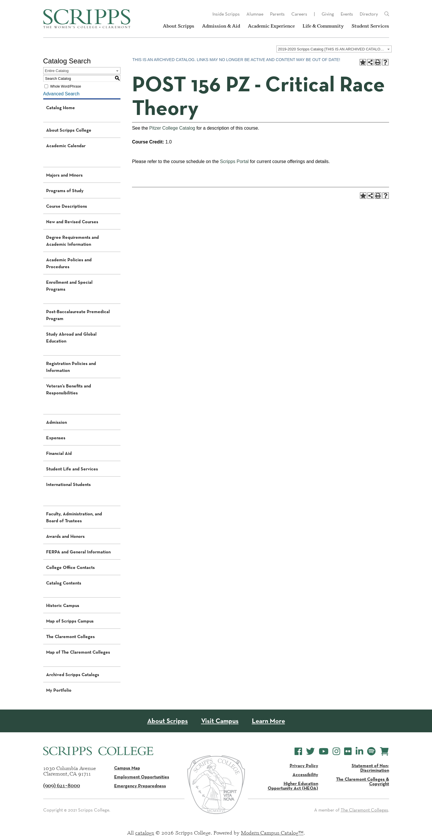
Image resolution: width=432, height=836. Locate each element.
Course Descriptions (66, 206)
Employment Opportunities (141, 776)
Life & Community (323, 26)
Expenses (55, 437)
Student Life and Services (72, 469)
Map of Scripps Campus (70, 621)
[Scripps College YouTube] (324, 751)
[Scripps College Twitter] (310, 751)
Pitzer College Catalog (172, 128)
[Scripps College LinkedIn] (359, 751)
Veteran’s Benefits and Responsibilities (68, 389)
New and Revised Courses (72, 221)
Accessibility (305, 774)
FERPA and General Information (78, 552)
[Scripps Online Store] (384, 751)
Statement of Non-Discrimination (370, 767)
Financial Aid (59, 453)
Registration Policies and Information (71, 366)
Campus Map (127, 767)
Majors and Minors (64, 175)
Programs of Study (65, 190)
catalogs (144, 832)
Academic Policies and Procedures (69, 263)
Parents (277, 14)
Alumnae (254, 14)
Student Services (370, 26)
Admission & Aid (221, 26)
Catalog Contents (63, 583)
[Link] (386, 14)
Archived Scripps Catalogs (72, 674)
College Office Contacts (70, 567)
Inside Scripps (226, 14)
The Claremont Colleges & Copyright (362, 781)
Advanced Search (61, 93)
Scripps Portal (234, 161)
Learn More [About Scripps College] (268, 721)
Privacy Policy (304, 765)
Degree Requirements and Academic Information (72, 240)
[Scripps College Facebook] (298, 751)
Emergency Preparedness (140, 785)
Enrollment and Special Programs (69, 285)
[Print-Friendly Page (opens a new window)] (378, 62)
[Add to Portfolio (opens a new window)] (363, 62)
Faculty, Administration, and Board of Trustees (74, 517)
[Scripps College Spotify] (371, 751)
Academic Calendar (66, 145)
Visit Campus (220, 721)
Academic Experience (271, 26)
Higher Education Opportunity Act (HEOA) (293, 785)
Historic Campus (62, 605)
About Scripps (178, 26)
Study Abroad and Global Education (71, 337)
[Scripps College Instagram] (336, 751)
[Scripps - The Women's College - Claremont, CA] (86, 18)
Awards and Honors (65, 536)
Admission (56, 422)
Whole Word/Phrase (65, 86)
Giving (328, 14)
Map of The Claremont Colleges (78, 652)
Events (347, 14)
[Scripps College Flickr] (348, 751)
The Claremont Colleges (70, 636)
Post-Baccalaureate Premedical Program (78, 315)
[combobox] (334, 49)
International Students (68, 484)
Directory (369, 14)
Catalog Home (60, 107)
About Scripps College (68, 130)
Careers (299, 14)
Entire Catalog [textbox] (57, 71)
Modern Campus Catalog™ (272, 832)
